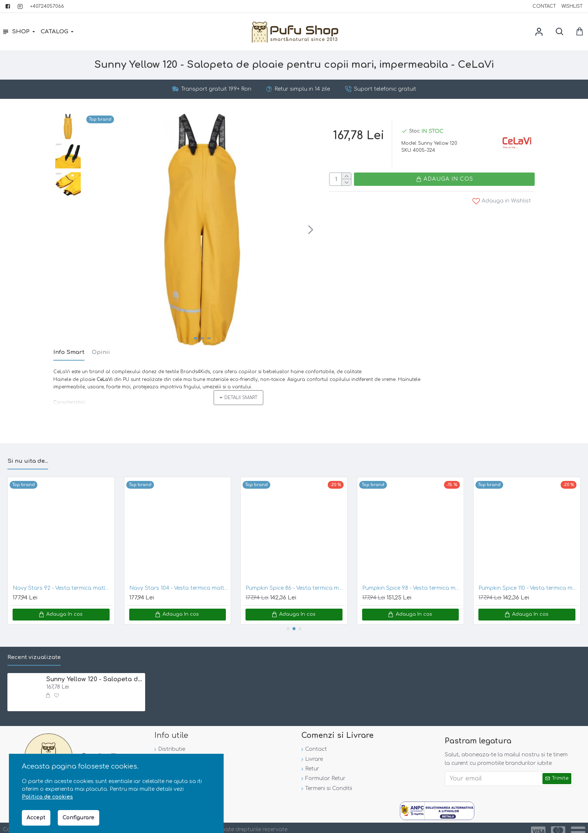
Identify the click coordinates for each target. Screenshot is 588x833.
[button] (310, 229)
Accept (36, 817)
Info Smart (68, 352)
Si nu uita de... (27, 452)
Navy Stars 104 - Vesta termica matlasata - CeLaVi (179, 579)
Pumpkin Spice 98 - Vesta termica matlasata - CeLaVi (412, 579)
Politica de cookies (47, 797)
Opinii (101, 352)
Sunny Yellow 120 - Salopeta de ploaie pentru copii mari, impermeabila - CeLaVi (94, 670)
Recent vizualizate (34, 648)
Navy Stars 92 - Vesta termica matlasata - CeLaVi (63, 579)
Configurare (78, 817)
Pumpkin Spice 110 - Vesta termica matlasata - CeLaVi (528, 579)
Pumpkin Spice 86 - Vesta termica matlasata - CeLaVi (295, 579)
